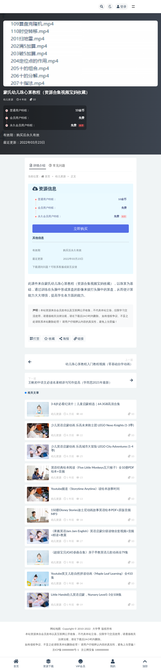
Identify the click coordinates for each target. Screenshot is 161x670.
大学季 (96, 628)
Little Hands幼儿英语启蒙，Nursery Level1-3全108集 (86, 594)
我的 (113, 663)
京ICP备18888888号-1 (65, 649)
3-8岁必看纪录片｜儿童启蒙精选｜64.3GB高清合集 (85, 404)
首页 (47, 176)
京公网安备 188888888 (95, 649)
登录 (121, 6)
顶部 (145, 663)
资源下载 (48, 663)
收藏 (49, 338)
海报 (64, 338)
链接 (79, 338)
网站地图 (55, 628)
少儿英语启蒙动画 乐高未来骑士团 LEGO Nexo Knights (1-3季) (92, 425)
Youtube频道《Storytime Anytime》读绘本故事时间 (85, 489)
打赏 (35, 338)
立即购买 (81, 228)
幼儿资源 (8, 99)
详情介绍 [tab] (37, 165)
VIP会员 (80, 663)
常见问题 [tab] (57, 165)
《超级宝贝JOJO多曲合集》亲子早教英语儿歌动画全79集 (89, 552)
